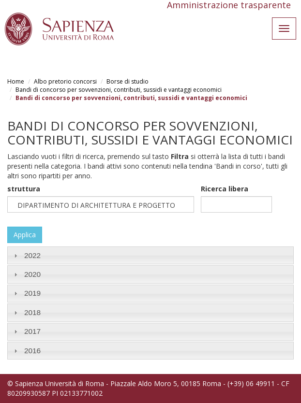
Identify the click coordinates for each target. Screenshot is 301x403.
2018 (32, 312)
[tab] (150, 255)
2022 (32, 255)
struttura (23, 188)
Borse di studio (127, 81)
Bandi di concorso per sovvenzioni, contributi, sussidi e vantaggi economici (118, 90)
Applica (25, 234)
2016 (32, 350)
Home (15, 81)
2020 (32, 274)
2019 (32, 293)
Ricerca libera (224, 188)
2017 (32, 331)
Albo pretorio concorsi (65, 81)
